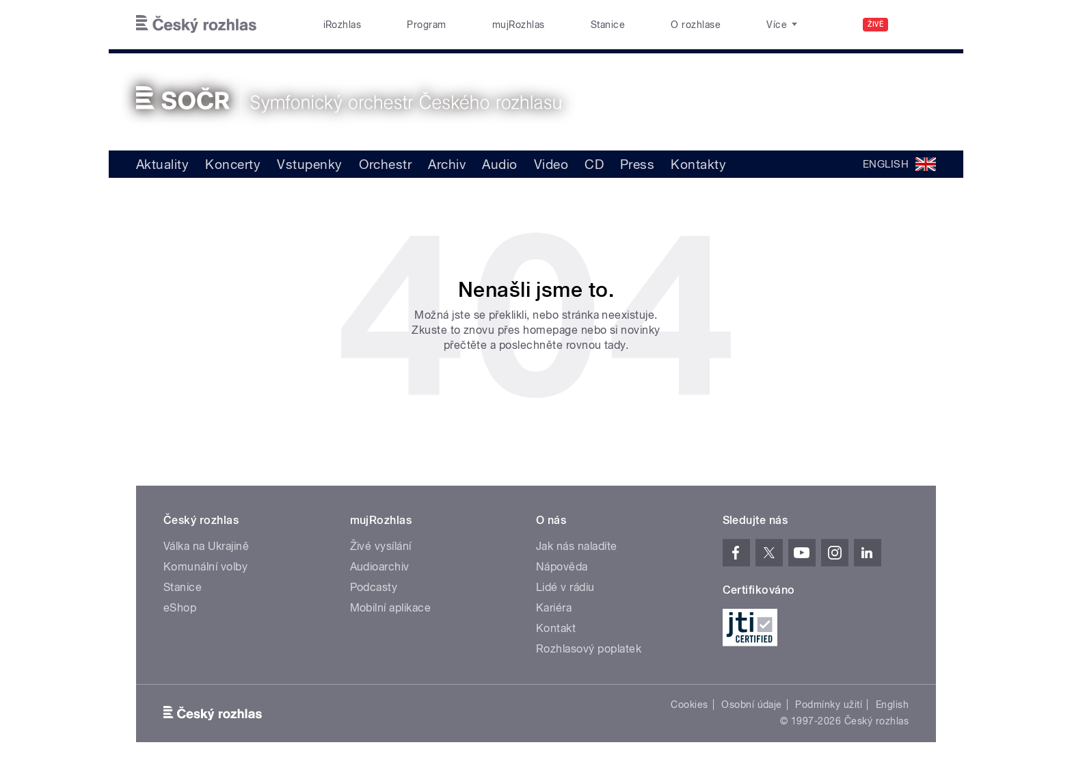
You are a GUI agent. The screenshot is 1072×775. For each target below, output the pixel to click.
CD (594, 164)
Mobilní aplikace (390, 607)
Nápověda (562, 566)
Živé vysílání (381, 546)
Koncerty (232, 164)
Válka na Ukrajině (206, 546)
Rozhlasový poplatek (588, 648)
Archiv (447, 164)
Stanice (608, 24)
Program (426, 24)
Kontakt (556, 628)
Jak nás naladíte (576, 546)
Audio (499, 164)
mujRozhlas (518, 24)
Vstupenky (309, 164)
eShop (179, 607)
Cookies (689, 704)
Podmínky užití (828, 704)
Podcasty (374, 587)
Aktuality (162, 164)
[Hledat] (917, 24)
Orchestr (385, 164)
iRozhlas (342, 24)
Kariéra (554, 607)
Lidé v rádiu (565, 587)
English (892, 704)
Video (551, 164)
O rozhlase (696, 24)
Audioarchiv (380, 566)
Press (637, 164)
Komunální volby (205, 566)
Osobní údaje (751, 704)
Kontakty (698, 164)
